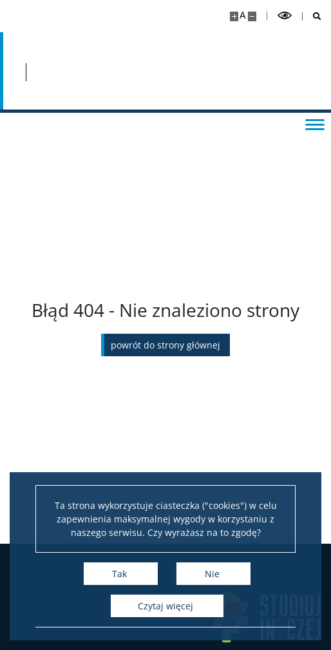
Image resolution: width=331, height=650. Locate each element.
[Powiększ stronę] (234, 16)
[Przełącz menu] (315, 124)
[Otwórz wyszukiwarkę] (312, 16)
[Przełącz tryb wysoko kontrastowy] (284, 16)
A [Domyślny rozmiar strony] (242, 15)
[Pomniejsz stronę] (252, 16)
